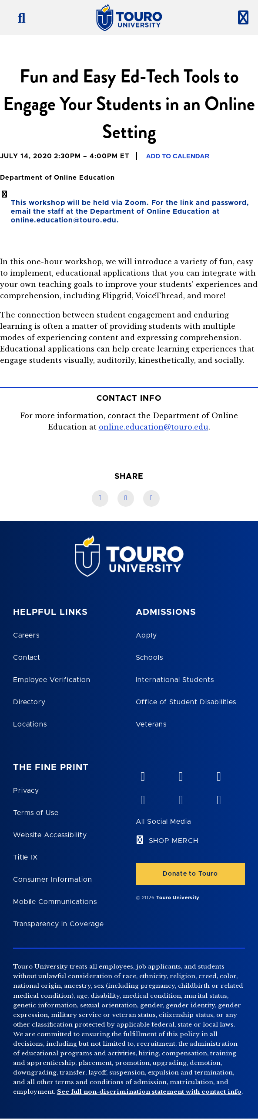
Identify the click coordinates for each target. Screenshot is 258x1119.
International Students (175, 679)
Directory (29, 702)
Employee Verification (51, 679)
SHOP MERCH (174, 840)
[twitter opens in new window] (181, 798)
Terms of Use (36, 812)
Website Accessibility (50, 835)
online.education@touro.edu (153, 427)
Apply (146, 635)
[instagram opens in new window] (218, 798)
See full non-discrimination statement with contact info (149, 1091)
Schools (150, 657)
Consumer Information (52, 879)
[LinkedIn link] (125, 498)
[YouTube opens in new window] (181, 774)
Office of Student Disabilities (186, 702)
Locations (30, 724)
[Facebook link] (100, 498)
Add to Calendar (178, 156)
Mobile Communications (55, 901)
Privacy (26, 790)
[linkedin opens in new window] (218, 774)
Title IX (25, 857)
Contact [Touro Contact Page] (27, 657)
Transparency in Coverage (58, 924)
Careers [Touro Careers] (26, 635)
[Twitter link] (151, 498)
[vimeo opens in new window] (143, 774)
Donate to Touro (190, 874)
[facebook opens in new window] (143, 798)
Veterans (151, 724)
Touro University (178, 897)
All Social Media (163, 821)
